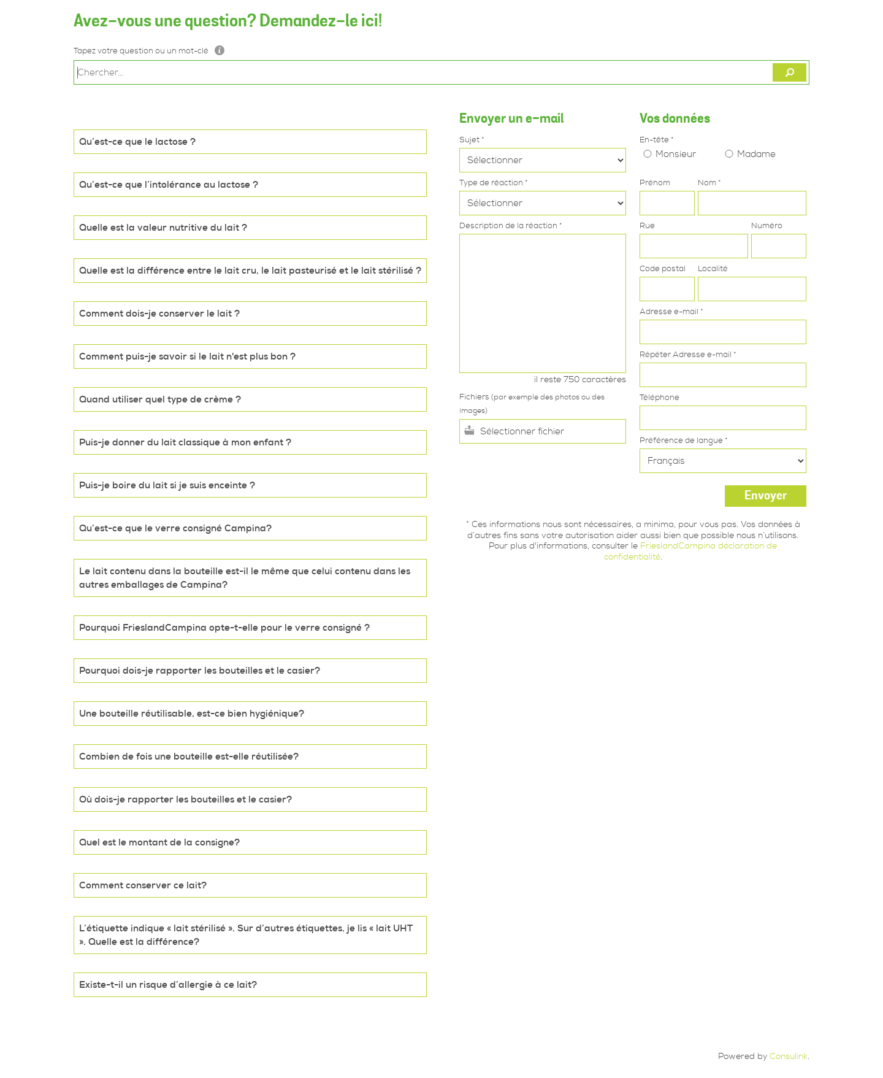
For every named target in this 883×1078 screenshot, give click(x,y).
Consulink (789, 1056)
